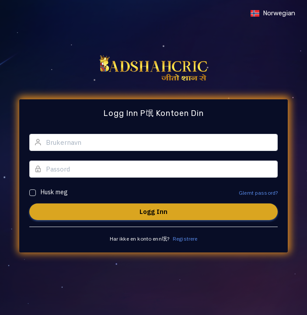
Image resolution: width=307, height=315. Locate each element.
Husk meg (54, 192)
